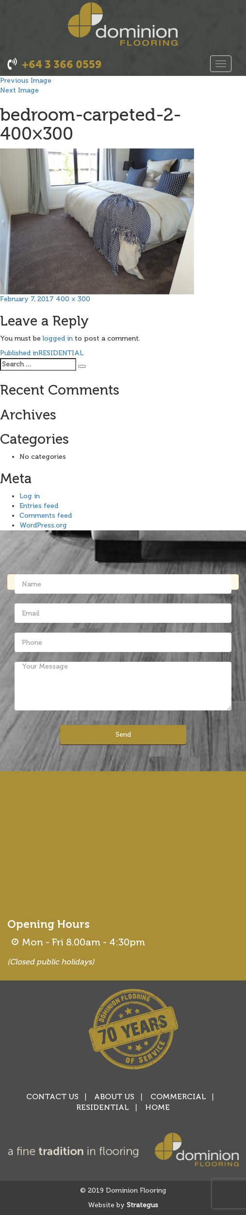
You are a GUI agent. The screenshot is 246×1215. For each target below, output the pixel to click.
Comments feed (45, 515)
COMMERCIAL (178, 1096)
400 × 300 (73, 299)
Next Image (19, 90)
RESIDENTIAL (102, 1107)
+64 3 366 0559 (62, 64)
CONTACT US (52, 1096)
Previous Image (25, 80)
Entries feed (38, 506)
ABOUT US (114, 1096)
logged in (58, 338)
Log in (29, 496)
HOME (157, 1107)
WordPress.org (43, 525)
